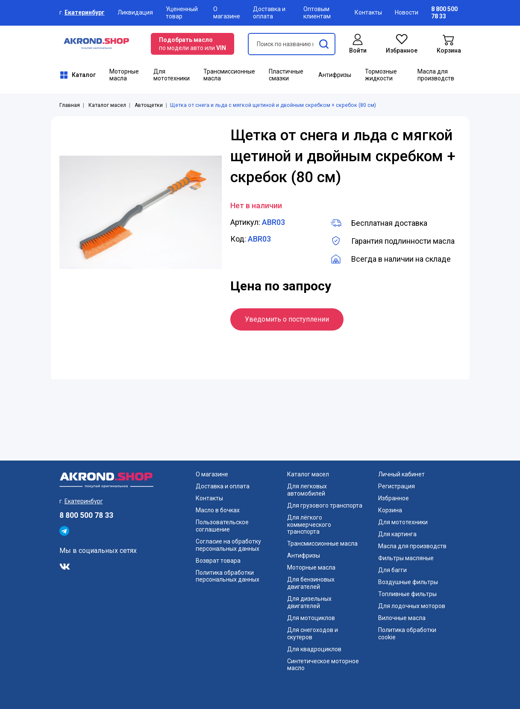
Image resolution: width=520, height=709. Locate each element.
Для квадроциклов (314, 649)
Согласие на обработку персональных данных (228, 545)
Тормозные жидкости (381, 75)
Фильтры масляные (406, 558)
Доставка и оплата (269, 13)
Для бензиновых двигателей (311, 583)
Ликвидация (135, 12)
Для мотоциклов (311, 617)
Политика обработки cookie (407, 633)
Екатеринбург (85, 12)
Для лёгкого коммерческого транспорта (309, 524)
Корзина (390, 510)
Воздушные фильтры (408, 582)
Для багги (392, 570)
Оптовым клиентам (317, 13)
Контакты (368, 12)
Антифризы (334, 74)
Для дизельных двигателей (309, 602)
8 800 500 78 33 (86, 515)
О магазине (226, 13)
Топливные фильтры (407, 594)
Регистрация (396, 486)
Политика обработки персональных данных (227, 576)
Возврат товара (218, 560)
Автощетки (149, 105)
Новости (406, 12)
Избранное (393, 498)
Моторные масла (124, 75)
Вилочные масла (402, 617)
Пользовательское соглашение (222, 526)
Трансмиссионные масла (229, 75)
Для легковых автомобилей (307, 490)
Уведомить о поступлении (287, 319)
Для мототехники (171, 75)
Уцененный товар (182, 13)
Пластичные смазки (286, 75)
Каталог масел (107, 105)
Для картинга (397, 534)
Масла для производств (435, 75)
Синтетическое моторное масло (323, 665)
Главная (69, 105)
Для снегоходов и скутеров (312, 633)
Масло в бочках (218, 510)
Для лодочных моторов (411, 606)
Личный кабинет (401, 474)
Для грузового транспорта (324, 505)
